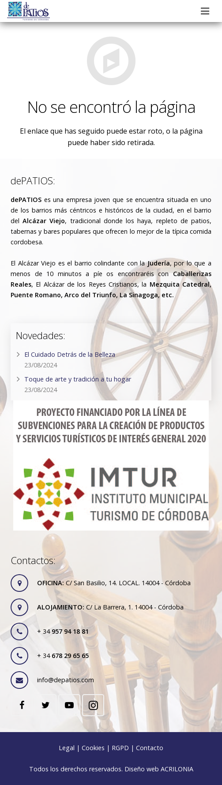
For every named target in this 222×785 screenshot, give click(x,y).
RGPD (120, 748)
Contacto (149, 748)
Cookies (93, 748)
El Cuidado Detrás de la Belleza (69, 354)
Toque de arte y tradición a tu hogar (77, 379)
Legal (67, 748)
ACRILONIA (177, 769)
